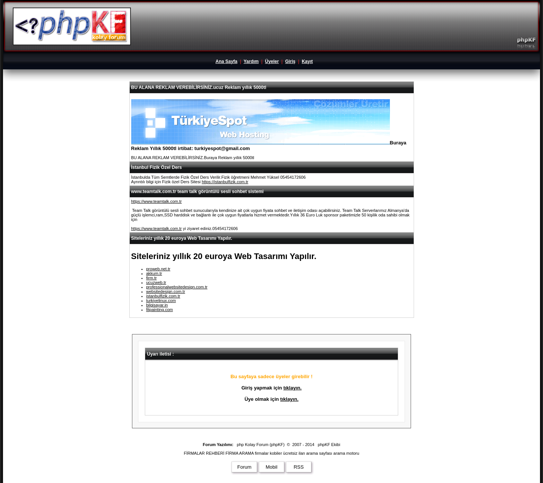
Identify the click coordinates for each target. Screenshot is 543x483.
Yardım (251, 61)
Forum (244, 467)
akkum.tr (154, 273)
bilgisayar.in (157, 305)
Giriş (290, 61)
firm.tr (151, 278)
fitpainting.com (159, 309)
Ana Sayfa (226, 61)
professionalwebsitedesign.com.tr (177, 287)
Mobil (271, 467)
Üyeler (272, 61)
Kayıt (307, 61)
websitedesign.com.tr (165, 291)
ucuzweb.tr (156, 282)
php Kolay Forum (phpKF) (261, 444)
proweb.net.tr (158, 269)
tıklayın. (292, 388)
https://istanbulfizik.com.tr (225, 181)
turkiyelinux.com (161, 300)
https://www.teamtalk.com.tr (156, 201)
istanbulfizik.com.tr (163, 296)
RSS (299, 467)
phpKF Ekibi (329, 444)
